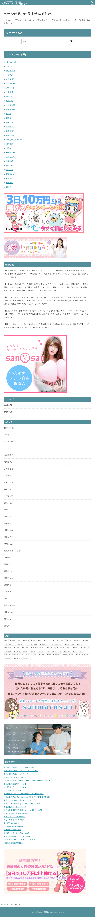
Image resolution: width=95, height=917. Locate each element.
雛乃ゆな (9, 183)
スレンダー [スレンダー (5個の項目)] (45, 644)
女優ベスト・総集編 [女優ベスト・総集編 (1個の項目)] (21, 651)
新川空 (8, 114)
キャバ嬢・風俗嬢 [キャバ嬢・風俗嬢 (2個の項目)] (32, 644)
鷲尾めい (9, 187)
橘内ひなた (10, 135)
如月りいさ (10, 96)
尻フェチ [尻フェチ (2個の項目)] (67, 651)
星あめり (9, 122)
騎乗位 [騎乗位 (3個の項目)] (28, 658)
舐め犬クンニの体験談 (12, 830)
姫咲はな (9, 101)
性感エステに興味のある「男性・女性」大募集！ (23, 804)
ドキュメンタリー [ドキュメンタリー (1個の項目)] (57, 644)
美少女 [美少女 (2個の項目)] (86, 654)
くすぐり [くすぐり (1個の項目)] (47, 640)
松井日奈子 (10, 131)
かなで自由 (10, 71)
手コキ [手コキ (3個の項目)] (8, 654)
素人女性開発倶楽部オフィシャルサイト (19, 836)
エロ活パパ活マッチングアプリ (16, 787)
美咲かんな (10, 157)
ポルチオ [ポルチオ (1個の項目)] (25, 647)
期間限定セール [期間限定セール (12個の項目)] (18, 654)
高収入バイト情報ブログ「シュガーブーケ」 (21, 771)
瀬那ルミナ (10, 148)
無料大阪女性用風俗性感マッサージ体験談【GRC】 (24, 810)
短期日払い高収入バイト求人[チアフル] (19, 767)
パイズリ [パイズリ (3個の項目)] (80, 644)
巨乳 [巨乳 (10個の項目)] (75, 651)
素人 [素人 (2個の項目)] (72, 654)
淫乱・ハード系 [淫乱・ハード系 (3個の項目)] (31, 654)
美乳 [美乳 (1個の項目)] (78, 654)
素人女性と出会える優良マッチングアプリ (20, 800)
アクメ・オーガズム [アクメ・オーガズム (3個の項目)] (74, 640)
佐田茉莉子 (10, 79)
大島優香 (9, 92)
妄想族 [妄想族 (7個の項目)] (33, 651)
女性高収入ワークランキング (15, 807)
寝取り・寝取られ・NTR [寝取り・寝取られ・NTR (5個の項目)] (54, 651)
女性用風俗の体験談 (11, 823)
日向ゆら (9, 118)
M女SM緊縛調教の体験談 (13, 826)
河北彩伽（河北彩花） (14, 140)
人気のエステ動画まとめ (15, 3)
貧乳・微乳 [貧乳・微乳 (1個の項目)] (18, 658)
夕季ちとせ (10, 88)
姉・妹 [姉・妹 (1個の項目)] (41, 651)
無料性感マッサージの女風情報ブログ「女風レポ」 (23, 794)
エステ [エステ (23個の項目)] (21, 644)
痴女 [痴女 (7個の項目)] (65, 654)
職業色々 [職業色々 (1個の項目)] (8, 658)
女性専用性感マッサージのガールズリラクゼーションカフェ (27, 780)
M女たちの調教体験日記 (13, 843)
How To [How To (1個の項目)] (26, 640)
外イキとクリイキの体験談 (14, 820)
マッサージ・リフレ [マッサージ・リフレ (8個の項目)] (38, 647)
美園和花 (9, 161)
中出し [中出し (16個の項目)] (76, 647)
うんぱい (9, 66)
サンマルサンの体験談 (12, 790)
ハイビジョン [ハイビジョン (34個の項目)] (70, 644)
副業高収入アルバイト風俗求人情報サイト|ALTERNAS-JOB (27, 797)
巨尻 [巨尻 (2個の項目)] (82, 651)
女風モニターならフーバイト (15, 777)
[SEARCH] (92, 2)
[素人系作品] (11, 62)
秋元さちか (10, 153)
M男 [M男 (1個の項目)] (34, 640)
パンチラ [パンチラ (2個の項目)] (8, 647)
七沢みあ (9, 75)
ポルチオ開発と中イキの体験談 (16, 813)
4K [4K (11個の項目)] (7, 640)
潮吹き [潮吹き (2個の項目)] (42, 654)
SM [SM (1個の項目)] (40, 640)
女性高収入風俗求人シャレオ (15, 784)
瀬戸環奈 (9, 144)
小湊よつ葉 (10, 105)
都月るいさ (10, 178)
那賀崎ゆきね (11, 174)
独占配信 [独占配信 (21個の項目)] (57, 654)
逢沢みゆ (9, 165)
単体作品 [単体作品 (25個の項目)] (8, 651)
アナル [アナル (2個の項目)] (86, 640)
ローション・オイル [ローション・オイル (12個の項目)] (64, 647)
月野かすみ (10, 127)
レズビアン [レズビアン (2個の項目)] (51, 647)
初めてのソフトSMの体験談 (14, 817)
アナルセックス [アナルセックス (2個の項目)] (10, 644)
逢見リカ (9, 170)
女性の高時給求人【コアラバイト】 (17, 774)
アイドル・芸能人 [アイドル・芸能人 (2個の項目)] (59, 640)
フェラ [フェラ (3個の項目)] (17, 647)
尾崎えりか (10, 109)
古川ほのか (10, 83)
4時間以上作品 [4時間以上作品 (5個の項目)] (16, 640)
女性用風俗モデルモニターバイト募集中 (19, 840)
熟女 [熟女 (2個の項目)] (49, 654)
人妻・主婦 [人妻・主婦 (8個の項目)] (85, 647)
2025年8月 (8, 412)
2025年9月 (8, 405)
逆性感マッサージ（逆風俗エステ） (17, 833)
